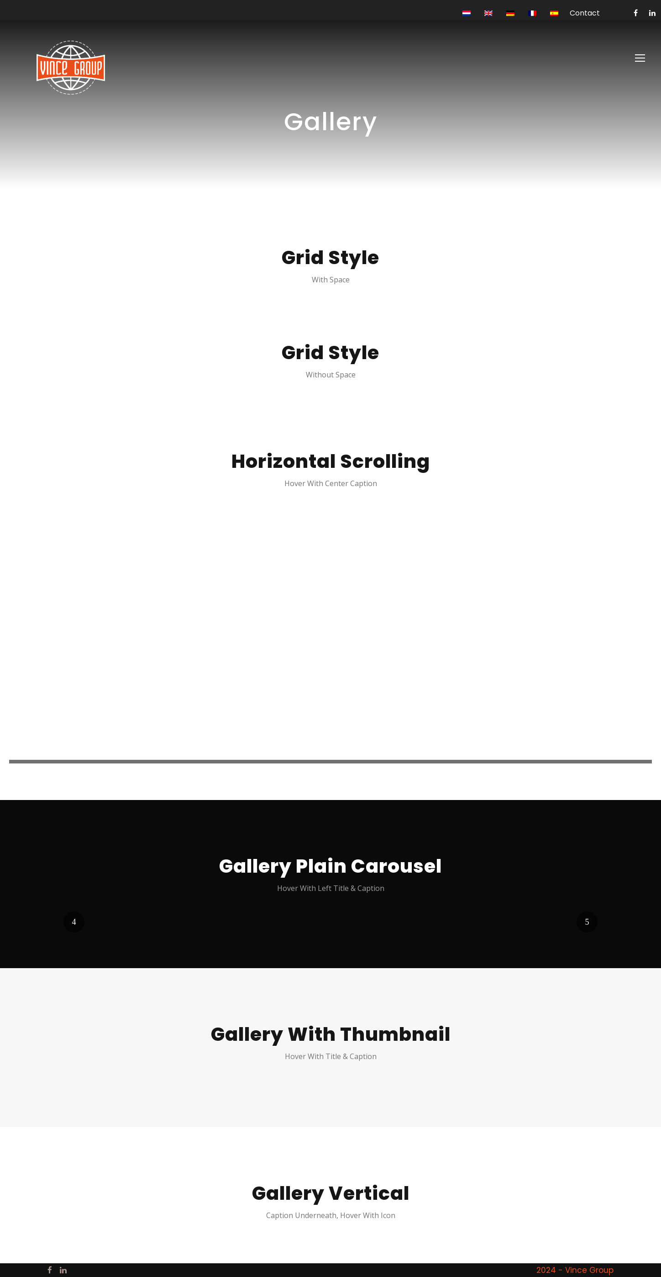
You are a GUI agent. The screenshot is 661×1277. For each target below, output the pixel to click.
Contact (585, 13)
